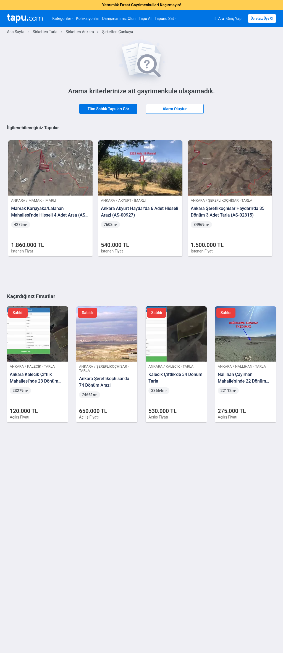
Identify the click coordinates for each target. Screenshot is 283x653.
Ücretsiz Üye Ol (262, 18)
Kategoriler (62, 18)
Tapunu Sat (165, 18)
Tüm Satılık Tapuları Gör (108, 109)
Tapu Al (144, 18)
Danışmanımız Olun (118, 18)
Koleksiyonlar (87, 18)
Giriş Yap (234, 18)
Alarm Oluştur (175, 109)
